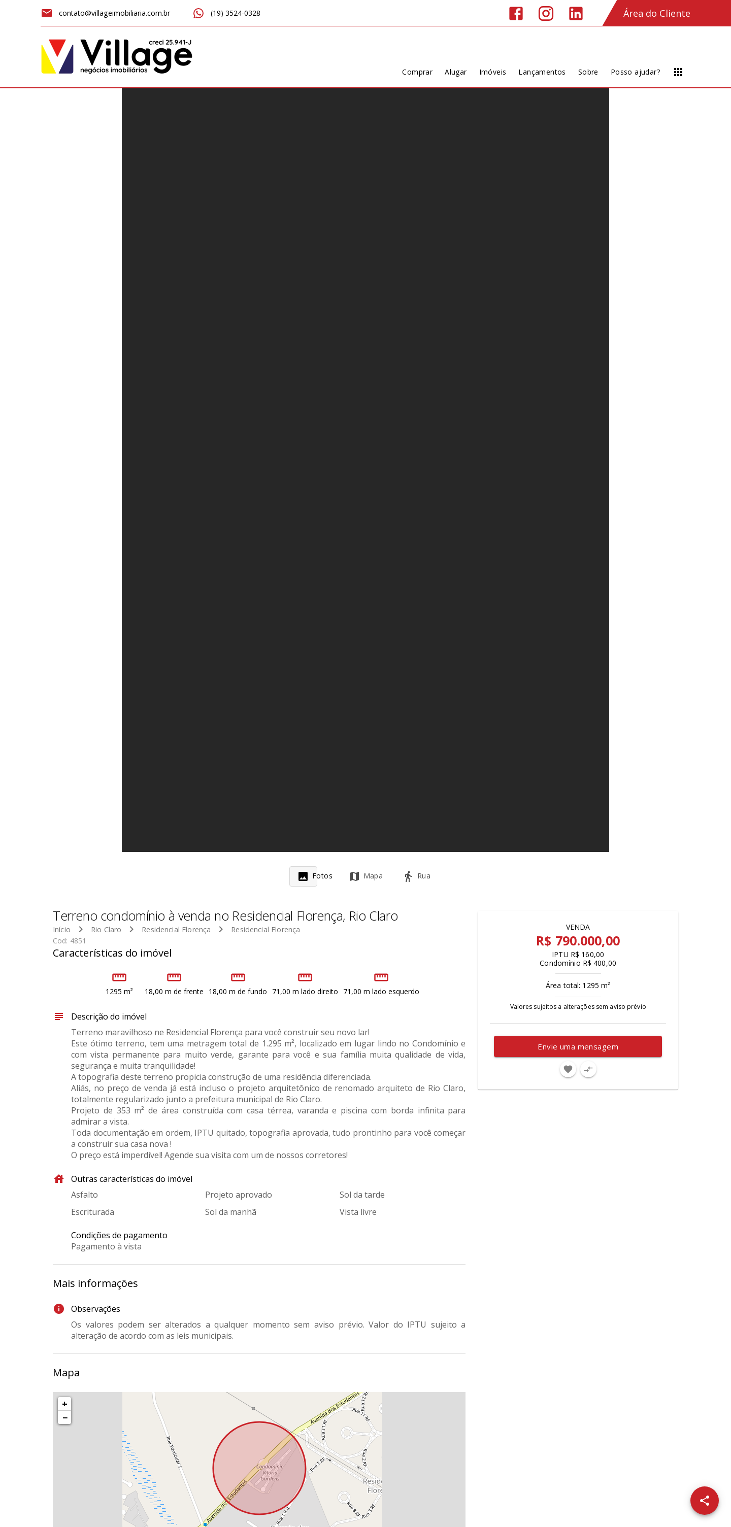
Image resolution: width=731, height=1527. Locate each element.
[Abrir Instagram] (546, 13)
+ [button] (65, 1404)
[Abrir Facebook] (516, 13)
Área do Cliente (656, 13)
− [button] (65, 1417)
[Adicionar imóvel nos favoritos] (568, 1069)
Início (62, 929)
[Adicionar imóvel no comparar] (588, 1069)
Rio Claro (106, 929)
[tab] (314, 876)
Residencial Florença (176, 929)
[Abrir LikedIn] (576, 13)
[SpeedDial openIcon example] (704, 1500)
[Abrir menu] (678, 72)
